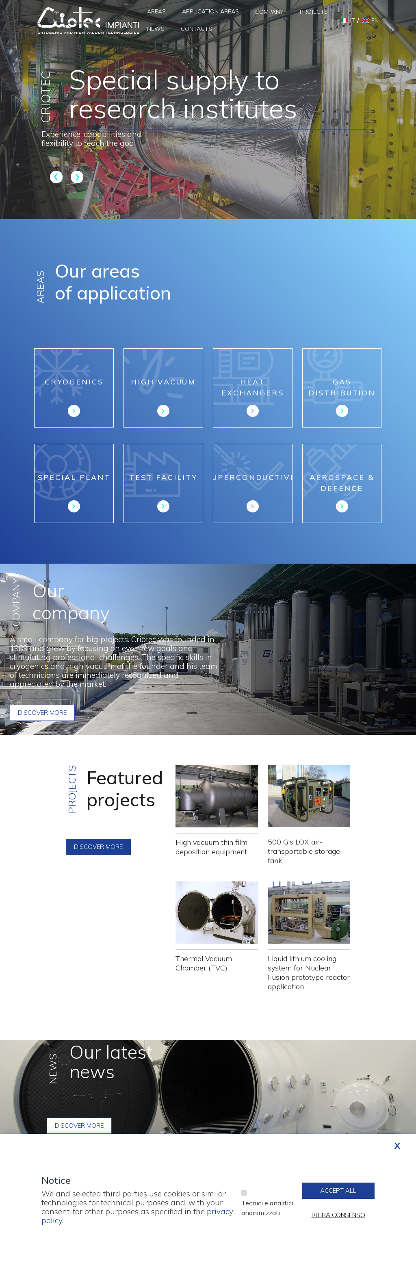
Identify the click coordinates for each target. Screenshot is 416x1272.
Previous (57, 177)
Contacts (196, 29)
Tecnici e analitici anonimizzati (267, 1209)
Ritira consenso (338, 1216)
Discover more (42, 712)
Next (76, 177)
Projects (314, 11)
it (352, 20)
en (375, 20)
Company (269, 11)
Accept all (338, 1192)
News (156, 29)
